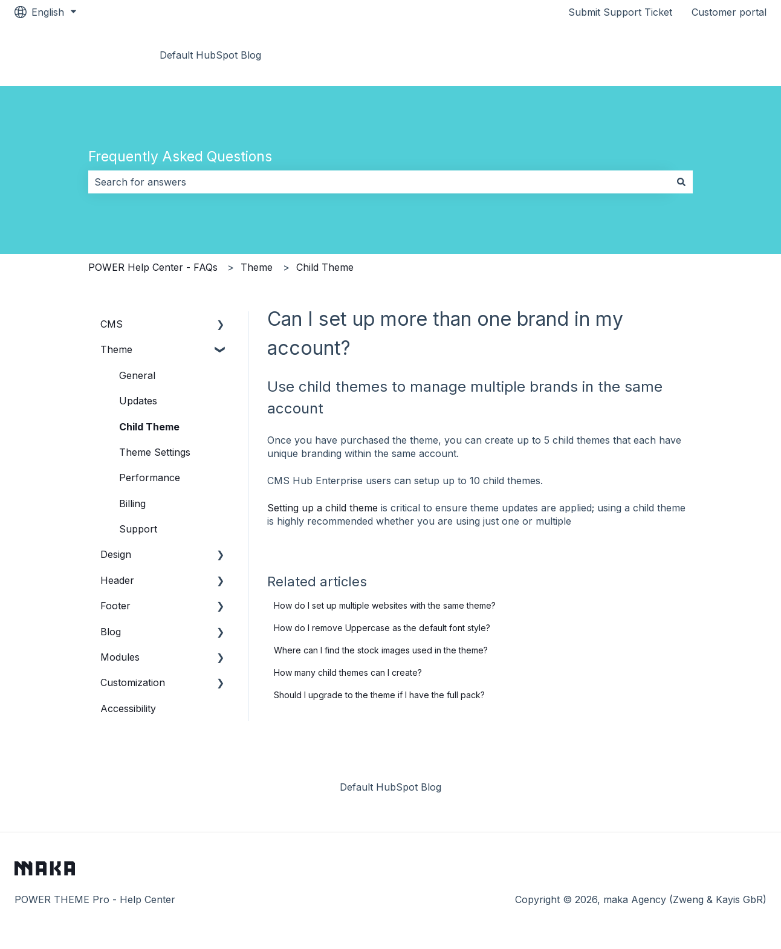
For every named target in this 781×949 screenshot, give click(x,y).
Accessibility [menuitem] (128, 708)
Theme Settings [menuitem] (154, 452)
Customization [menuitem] (132, 682)
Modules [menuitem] (120, 657)
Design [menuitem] (115, 554)
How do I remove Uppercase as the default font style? (382, 628)
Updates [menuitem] (138, 401)
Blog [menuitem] (110, 632)
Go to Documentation (705, 55)
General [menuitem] (137, 375)
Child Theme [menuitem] (149, 427)
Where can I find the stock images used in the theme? (381, 650)
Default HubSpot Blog (210, 55)
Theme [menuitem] (116, 349)
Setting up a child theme (322, 508)
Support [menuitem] (138, 529)
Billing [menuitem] (132, 503)
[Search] (681, 181)
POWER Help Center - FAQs (153, 267)
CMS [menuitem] (111, 324)
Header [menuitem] (117, 580)
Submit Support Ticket (620, 12)
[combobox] (379, 181)
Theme (257, 267)
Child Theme (325, 267)
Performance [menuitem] (149, 477)
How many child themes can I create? (348, 672)
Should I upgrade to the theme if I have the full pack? (379, 695)
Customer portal (729, 12)
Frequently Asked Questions (180, 156)
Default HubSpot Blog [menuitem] (390, 787)
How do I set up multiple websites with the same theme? (385, 605)
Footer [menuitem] (115, 606)
